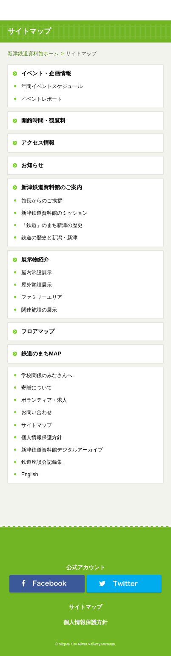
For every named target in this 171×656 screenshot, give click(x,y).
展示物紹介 (35, 259)
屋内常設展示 (36, 272)
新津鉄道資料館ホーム (33, 54)
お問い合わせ (36, 412)
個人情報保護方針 (41, 437)
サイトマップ (36, 425)
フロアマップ (37, 331)
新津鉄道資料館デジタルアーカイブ (62, 450)
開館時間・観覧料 (43, 120)
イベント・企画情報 (46, 73)
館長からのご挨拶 (41, 201)
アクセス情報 (37, 142)
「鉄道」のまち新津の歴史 (52, 225)
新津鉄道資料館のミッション (54, 213)
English (29, 474)
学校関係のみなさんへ (46, 375)
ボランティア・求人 (44, 400)
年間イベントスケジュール (52, 86)
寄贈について (36, 388)
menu (161, 10)
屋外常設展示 (36, 285)
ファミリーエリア (41, 297)
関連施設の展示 (39, 310)
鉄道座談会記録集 (41, 462)
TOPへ (145, 10)
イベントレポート (41, 99)
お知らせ (32, 165)
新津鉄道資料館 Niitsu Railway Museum (46, 10)
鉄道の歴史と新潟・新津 (49, 238)
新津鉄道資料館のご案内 (51, 187)
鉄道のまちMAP (41, 353)
